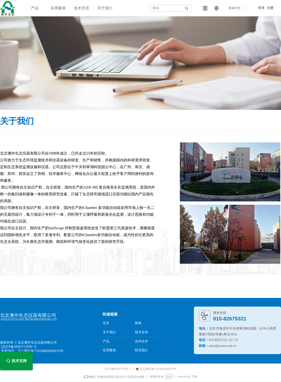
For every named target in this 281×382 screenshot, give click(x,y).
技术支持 (81, 8)
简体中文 (235, 8)
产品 (34, 8)
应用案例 (58, 8)
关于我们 (104, 8)
